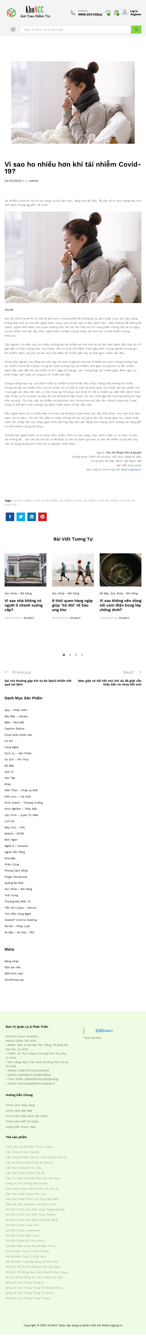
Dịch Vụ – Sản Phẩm (18, 753)
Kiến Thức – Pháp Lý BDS (21, 790)
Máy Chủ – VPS (15, 827)
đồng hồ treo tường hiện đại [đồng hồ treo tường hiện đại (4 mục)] (43, 1277)
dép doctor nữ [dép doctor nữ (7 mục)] (38, 1188)
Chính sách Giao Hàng (20, 1105)
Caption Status (14, 728)
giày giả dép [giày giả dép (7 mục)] (14, 1204)
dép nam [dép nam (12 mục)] (12, 1193)
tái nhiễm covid (93, 500)
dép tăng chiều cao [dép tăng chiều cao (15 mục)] (32, 1193)
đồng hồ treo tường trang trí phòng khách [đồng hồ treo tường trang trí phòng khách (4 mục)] (34, 1287)
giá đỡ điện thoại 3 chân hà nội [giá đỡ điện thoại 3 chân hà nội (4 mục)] (27, 1251)
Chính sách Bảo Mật (19, 1110)
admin (33, 181)
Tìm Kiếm (136, 30)
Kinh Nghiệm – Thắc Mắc (21, 808)
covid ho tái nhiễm (45, 500)
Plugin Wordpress (16, 876)
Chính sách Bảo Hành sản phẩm (27, 1116)
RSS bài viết (12, 967)
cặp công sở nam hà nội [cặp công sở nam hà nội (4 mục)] (22, 1152)
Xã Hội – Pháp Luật (17, 926)
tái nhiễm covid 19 (117, 500)
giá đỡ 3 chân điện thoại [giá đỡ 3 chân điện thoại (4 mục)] (22, 1235)
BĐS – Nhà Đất (14, 722)
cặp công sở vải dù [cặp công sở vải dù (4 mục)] (53, 1157)
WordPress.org (14, 979)
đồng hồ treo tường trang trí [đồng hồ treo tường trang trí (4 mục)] (25, 1282)
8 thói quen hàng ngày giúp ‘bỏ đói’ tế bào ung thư (72, 605)
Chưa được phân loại (18, 734)
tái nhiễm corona (70, 500)
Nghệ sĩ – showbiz (16, 845)
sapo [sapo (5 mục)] (64, 1272)
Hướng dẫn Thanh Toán (21, 1126)
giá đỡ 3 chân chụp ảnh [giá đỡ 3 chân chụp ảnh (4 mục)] (22, 1225)
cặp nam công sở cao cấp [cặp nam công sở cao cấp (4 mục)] (23, 1167)
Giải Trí (9, 771)
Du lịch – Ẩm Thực (17, 759)
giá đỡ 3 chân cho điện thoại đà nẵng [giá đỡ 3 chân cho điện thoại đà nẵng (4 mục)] (31, 1219)
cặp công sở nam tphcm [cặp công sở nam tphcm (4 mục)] (22, 1157)
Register (136, 14)
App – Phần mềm (16, 710)
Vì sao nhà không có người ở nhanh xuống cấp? (24, 605)
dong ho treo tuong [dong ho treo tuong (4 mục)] (19, 1183)
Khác (8, 784)
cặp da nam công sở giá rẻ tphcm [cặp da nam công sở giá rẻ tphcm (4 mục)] (29, 1162)
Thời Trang (11, 895)
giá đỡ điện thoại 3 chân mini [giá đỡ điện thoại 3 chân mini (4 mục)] (26, 1256)
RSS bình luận (14, 973)
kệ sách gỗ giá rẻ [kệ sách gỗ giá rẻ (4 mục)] (18, 1266)
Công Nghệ (11, 747)
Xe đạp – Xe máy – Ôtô (19, 932)
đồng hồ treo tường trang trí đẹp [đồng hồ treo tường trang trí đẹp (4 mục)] (28, 1298)
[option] (25, 586)
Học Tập (10, 777)
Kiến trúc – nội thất (18, 796)
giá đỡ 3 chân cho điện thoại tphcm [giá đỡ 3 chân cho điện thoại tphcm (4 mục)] (30, 1214)
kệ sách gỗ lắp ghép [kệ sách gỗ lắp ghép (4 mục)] (45, 1266)
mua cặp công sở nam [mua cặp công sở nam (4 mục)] (45, 1272)
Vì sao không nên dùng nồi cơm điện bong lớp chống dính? (120, 605)
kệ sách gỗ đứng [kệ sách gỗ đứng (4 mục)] (17, 1272)
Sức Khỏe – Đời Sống (18, 889)
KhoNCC (29, 617)
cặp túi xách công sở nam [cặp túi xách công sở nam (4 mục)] (23, 1178)
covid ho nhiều (21, 500)
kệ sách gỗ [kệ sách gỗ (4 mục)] (49, 1261)
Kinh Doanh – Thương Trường (24, 802)
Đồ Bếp (104, 593)
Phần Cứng (12, 864)
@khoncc (104, 1030)
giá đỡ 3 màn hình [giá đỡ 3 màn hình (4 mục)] (18, 1246)
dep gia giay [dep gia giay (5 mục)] (51, 1178)
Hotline (82, 10)
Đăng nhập (12, 961)
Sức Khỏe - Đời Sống (18, 593)
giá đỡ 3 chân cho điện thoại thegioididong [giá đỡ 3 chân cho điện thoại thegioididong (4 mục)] (35, 1209)
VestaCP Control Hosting (20, 919)
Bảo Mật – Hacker (16, 716)
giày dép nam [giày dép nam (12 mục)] (49, 1198)
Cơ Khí (9, 740)
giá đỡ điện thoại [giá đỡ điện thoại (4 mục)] (43, 1246)
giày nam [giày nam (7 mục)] (30, 1204)
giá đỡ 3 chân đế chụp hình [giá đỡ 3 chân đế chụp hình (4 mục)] (25, 1240)
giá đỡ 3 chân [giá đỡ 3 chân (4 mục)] (46, 1204)
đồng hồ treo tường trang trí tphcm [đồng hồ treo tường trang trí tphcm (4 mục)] (30, 1292)
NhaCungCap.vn (131, 469)
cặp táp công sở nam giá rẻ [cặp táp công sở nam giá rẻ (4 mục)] (25, 1172)
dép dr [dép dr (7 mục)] (54, 1188)
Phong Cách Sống (16, 870)
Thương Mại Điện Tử (18, 901)
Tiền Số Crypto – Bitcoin (21, 907)
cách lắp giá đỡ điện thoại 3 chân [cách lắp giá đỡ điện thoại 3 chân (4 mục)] (29, 1146)
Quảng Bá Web (14, 882)
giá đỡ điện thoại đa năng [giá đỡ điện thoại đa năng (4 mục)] (23, 1261)
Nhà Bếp (10, 858)
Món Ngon (11, 839)
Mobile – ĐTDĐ (14, 833)
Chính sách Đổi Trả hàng (22, 1121)
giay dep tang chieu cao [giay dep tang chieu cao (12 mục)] (22, 1198)
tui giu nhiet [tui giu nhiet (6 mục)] (14, 1277)
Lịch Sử (9, 821)
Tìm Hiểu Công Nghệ (18, 913)
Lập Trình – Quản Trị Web (21, 815)
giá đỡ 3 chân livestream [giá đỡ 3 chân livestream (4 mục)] (23, 1230)
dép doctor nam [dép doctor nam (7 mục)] (16, 1188)
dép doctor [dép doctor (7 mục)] (40, 1183)
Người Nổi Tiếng (15, 852)
